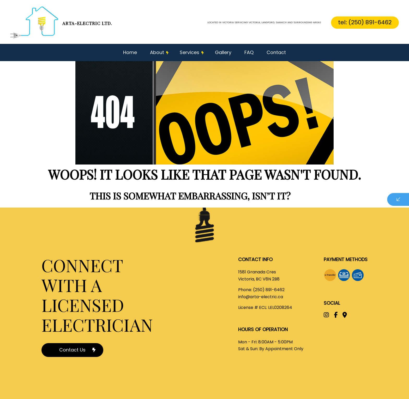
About (157, 52)
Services (189, 52)
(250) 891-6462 (269, 290)
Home (130, 52)
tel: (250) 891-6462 (365, 22)
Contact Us (72, 350)
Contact (276, 52)
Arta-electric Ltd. (87, 23)
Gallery (223, 52)
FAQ (249, 52)
